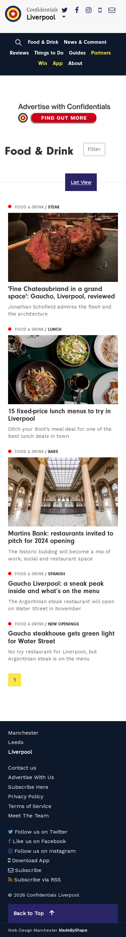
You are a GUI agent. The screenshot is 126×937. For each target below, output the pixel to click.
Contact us (22, 768)
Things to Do (49, 53)
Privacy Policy (25, 796)
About (75, 63)
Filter (94, 150)
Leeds (16, 742)
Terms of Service (29, 806)
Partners (101, 53)
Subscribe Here (28, 787)
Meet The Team (28, 815)
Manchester (23, 733)
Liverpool (20, 752)
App (58, 63)
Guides (77, 53)
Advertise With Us (31, 777)
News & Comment (85, 42)
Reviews (19, 53)
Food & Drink (43, 42)
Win (42, 63)
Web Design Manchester (32, 930)
